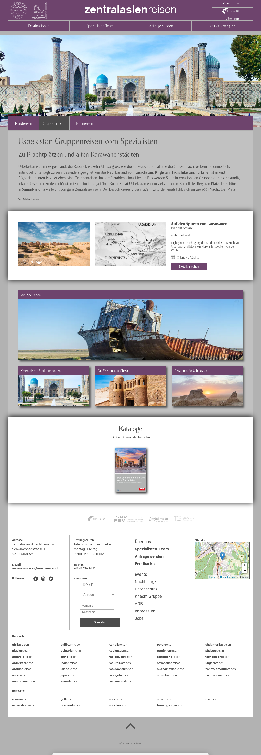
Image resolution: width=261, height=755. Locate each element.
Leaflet (212, 577)
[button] (130, 199)
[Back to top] (130, 727)
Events (141, 574)
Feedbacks (145, 563)
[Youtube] (51, 579)
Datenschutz (146, 589)
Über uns (232, 18)
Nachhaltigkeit (148, 581)
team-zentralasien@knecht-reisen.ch (35, 568)
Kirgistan (162, 172)
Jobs (139, 618)
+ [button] (245, 565)
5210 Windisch (23, 554)
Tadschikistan (182, 172)
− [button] (245, 570)
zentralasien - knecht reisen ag (34, 544)
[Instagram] (43, 579)
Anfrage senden (161, 25)
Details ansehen (189, 266)
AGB (139, 603)
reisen (130, 10)
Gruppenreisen (54, 123)
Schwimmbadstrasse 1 (28, 549)
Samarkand (31, 189)
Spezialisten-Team (100, 25)
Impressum (145, 611)
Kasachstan (143, 172)
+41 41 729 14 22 (222, 25)
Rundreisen (23, 123)
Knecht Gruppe (148, 596)
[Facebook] (35, 579)
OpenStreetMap (228, 577)
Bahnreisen (84, 123)
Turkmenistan (207, 172)
